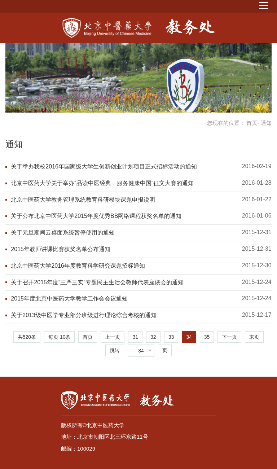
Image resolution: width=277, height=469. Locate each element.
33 (171, 337)
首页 (251, 123)
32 (153, 337)
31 (135, 337)
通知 (14, 144)
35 (207, 337)
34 (189, 337)
